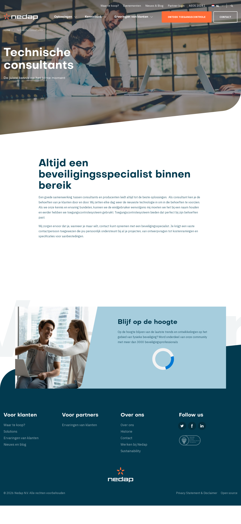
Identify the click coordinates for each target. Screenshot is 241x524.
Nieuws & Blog (154, 5)
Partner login (176, 5)
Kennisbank (96, 17)
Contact (225, 17)
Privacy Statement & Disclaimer (196, 493)
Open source (229, 493)
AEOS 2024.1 (197, 5)
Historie (126, 431)
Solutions (10, 431)
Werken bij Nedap (134, 444)
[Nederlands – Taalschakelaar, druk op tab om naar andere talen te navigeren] (218, 5)
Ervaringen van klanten (134, 17)
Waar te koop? (110, 5)
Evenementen (132, 5)
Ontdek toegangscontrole (186, 17)
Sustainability (131, 451)
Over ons (127, 425)
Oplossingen (66, 17)
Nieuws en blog (15, 444)
